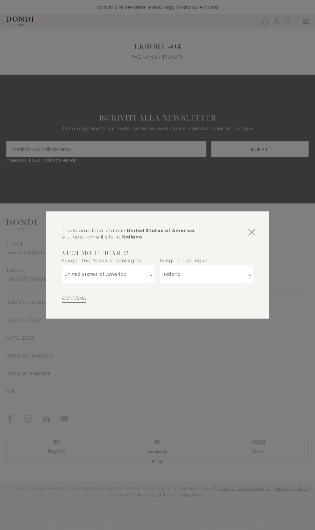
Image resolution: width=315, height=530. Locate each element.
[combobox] (108, 274)
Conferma (74, 298)
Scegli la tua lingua (184, 260)
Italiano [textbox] (171, 274)
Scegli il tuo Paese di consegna (101, 260)
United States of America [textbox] (96, 274)
